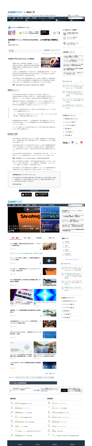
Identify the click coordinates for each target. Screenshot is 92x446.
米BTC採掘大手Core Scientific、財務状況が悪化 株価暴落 (30, 84)
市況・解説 (20, 18)
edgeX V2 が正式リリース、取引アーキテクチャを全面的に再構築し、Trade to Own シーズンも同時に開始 (75, 87)
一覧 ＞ (82, 207)
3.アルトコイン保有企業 (48, 377)
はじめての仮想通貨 (73, 15)
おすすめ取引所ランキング (73, 43)
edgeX (67, 85)
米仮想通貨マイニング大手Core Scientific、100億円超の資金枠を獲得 (32, 158)
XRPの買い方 (68, 128)
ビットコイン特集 (21, 15)
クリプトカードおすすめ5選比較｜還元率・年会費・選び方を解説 (28, 253)
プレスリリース (42, 18)
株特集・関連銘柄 (44, 15)
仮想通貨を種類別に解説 (72, 33)
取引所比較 (51, 18)
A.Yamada (11, 50)
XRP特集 (37, 15)
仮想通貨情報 (47, 50)
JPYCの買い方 (68, 135)
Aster (67, 99)
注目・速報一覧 (50, 373)
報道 (13, 51)
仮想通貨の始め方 (12, 15)
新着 (14, 18)
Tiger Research (69, 91)
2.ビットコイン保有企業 (36, 377)
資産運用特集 (52, 15)
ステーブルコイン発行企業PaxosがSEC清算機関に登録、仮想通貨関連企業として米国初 (21, 355)
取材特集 (34, 18)
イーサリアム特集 (30, 15)
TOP (9, 18)
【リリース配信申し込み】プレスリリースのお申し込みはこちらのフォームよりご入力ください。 (49, 390)
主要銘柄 (27, 18)
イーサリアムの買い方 (70, 125)
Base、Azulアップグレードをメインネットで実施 (45, 303)
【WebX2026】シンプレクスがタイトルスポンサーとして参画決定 (75, 106)
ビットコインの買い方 (72, 37)
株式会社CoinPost (70, 105)
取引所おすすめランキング (71, 118)
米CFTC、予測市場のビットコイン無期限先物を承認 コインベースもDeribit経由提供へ (21, 303)
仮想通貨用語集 (17, 184)
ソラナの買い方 (68, 132)
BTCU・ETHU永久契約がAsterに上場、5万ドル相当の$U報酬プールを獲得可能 (75, 100)
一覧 (81, 52)
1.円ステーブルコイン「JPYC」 (23, 377)
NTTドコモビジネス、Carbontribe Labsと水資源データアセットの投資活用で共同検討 (44, 355)
